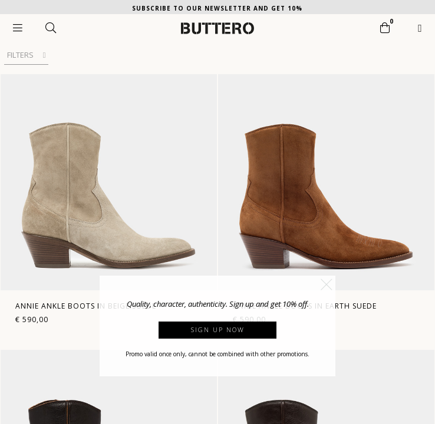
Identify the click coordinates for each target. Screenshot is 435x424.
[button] (326, 284)
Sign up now (218, 329)
